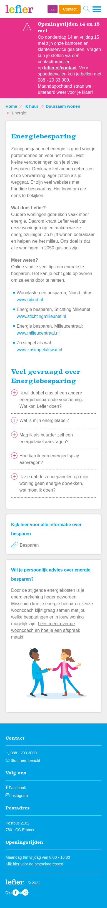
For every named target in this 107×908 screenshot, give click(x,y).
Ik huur (31, 106)
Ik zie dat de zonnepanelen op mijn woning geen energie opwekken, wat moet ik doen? (53, 483)
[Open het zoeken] (87, 9)
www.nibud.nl (30, 299)
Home (11, 106)
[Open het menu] (97, 9)
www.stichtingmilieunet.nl (41, 316)
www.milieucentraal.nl (38, 333)
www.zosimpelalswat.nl (39, 349)
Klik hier (12, 864)
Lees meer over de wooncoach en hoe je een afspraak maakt (45, 630)
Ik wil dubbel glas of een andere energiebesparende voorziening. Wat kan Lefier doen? (51, 400)
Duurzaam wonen (63, 106)
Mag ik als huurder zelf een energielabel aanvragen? (46, 438)
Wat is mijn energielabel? (44, 420)
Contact (69, 9)
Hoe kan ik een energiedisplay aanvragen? (49, 459)
